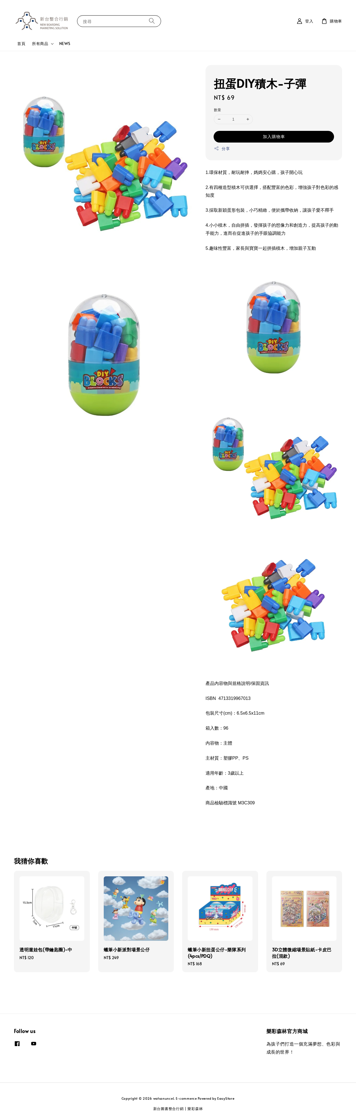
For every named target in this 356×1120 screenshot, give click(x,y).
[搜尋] (152, 21)
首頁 (21, 43)
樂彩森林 (195, 1108)
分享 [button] (222, 148)
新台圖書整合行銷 (168, 1108)
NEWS (64, 43)
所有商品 (40, 43)
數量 (217, 109)
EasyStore (225, 1098)
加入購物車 (274, 136)
